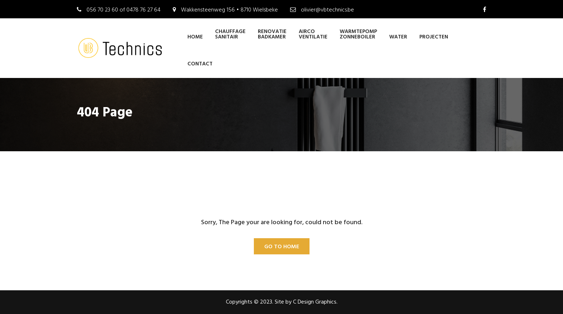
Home (195, 37)
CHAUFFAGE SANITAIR (230, 34)
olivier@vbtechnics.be (327, 10)
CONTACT (200, 64)
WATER (398, 37)
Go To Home (281, 246)
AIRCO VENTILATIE (313, 34)
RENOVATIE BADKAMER (272, 34)
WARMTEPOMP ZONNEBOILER (358, 34)
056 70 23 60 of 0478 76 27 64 (123, 10)
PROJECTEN (433, 37)
